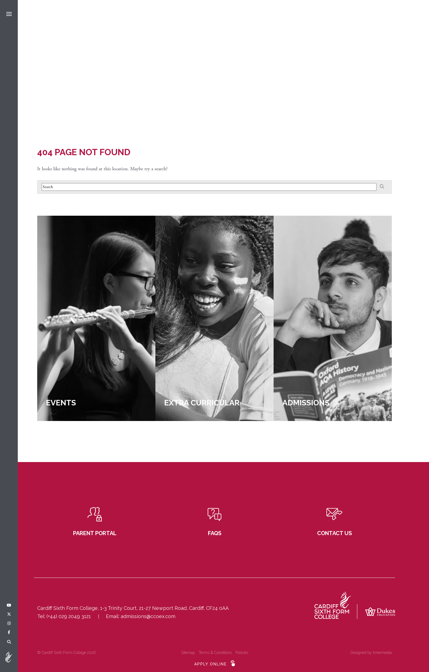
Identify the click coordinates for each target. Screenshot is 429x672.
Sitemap (188, 652)
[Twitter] (9, 614)
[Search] (9, 642)
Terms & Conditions (215, 652)
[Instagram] (9, 623)
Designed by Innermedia (371, 652)
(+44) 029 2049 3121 (69, 616)
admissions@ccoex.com (148, 616)
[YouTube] (9, 605)
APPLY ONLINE (210, 664)
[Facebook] (9, 632)
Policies (242, 652)
